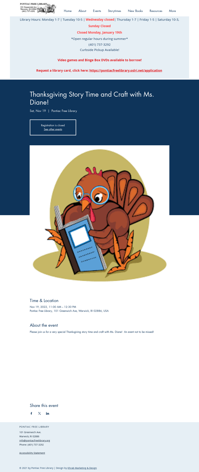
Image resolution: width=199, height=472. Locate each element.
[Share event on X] (39, 413)
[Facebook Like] (40, 459)
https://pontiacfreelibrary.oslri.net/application (125, 70)
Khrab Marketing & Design (82, 468)
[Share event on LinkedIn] (47, 413)
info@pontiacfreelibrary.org (34, 440)
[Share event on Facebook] (31, 413)
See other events (53, 129)
